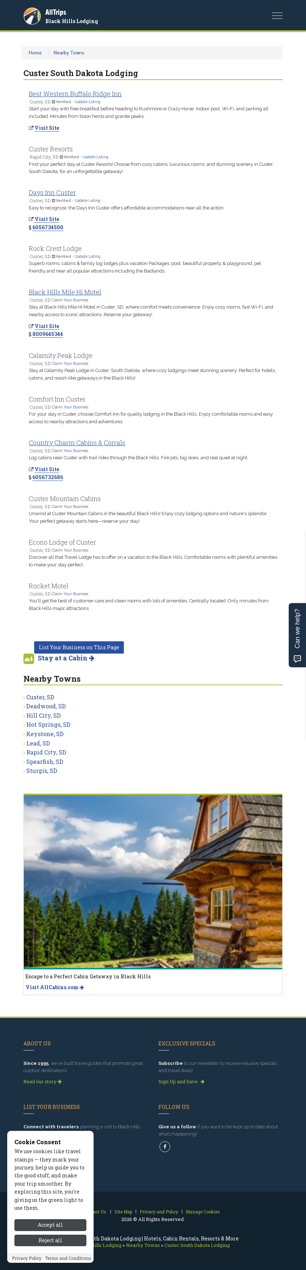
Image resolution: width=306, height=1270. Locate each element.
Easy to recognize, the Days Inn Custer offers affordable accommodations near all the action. (127, 208)
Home (35, 53)
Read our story (42, 1081)
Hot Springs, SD (48, 724)
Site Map (123, 1211)
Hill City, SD (43, 715)
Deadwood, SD (46, 706)
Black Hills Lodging (71, 21)
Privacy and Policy (159, 1211)
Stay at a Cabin (66, 658)
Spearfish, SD (44, 761)
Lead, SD (38, 743)
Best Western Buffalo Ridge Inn (75, 93)
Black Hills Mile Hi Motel (65, 292)
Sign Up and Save (181, 1081)
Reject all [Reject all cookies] (50, 1241)
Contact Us (95, 1211)
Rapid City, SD (46, 752)
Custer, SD (40, 697)
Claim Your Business (70, 300)
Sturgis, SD (41, 770)
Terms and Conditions (68, 1259)
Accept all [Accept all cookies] (50, 1225)
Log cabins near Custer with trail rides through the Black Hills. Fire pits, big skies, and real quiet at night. (138, 457)
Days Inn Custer (52, 192)
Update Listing (87, 101)
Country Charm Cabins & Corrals (77, 442)
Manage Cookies (203, 1211)
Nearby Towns (69, 53)
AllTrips (55, 12)
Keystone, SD (45, 734)
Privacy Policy (26, 1259)
